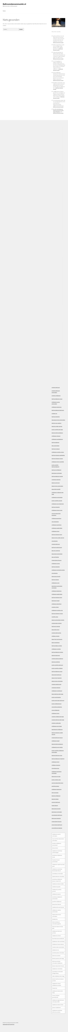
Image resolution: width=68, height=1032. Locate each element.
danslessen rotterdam (57, 473)
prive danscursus (55, 768)
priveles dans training (56, 623)
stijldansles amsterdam (57, 497)
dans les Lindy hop (56, 550)
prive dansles (55, 541)
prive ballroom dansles (57, 828)
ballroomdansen (55, 442)
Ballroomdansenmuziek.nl (14, 4)
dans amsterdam (55, 445)
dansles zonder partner (57, 426)
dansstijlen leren (55, 629)
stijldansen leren (55, 531)
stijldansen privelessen (57, 690)
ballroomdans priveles (57, 645)
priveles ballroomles (56, 633)
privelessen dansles (56, 479)
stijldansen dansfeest (56, 604)
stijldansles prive (55, 583)
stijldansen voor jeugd (57, 726)
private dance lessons (56, 560)
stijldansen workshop (56, 525)
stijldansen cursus (56, 563)
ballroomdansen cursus (57, 399)
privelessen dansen (56, 687)
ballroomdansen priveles (57, 652)
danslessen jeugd (55, 600)
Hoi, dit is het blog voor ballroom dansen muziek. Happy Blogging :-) (58, 110)
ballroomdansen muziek (57, 476)
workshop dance (55, 786)
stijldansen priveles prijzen (58, 452)
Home (4, 11)
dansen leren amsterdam (57, 486)
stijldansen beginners (56, 407)
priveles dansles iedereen (57, 658)
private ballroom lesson (57, 737)
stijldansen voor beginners (58, 503)
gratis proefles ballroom (57, 665)
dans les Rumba (55, 557)
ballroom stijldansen (56, 470)
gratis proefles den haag (57, 429)
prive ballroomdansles (57, 707)
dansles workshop (56, 662)
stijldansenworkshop (56, 518)
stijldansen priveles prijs (57, 610)
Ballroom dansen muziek (58, 42)
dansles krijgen (55, 799)
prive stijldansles (55, 710)
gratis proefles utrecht (57, 500)
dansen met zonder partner (58, 537)
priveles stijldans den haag (58, 716)
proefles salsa (55, 616)
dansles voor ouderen (56, 423)
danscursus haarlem (56, 818)
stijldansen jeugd (55, 740)
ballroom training (56, 626)
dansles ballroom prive (57, 755)
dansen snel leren (56, 482)
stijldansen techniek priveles (58, 570)
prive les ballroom (56, 802)
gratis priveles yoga (56, 779)
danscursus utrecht (56, 576)
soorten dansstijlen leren (57, 783)
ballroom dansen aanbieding (58, 455)
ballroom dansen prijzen (57, 458)
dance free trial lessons (57, 639)
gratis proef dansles (56, 697)
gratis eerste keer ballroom (58, 700)
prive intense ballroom (57, 824)
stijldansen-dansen (56, 436)
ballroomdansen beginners (58, 410)
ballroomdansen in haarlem (58, 758)
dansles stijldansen (56, 795)
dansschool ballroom (56, 674)
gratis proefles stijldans (57, 668)
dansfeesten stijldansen (57, 729)
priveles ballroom (56, 387)
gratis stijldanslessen (56, 703)
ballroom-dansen (56, 449)
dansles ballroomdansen (57, 432)
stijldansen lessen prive (57, 510)
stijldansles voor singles (57, 747)
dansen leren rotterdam (57, 681)
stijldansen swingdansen (57, 439)
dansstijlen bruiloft (56, 489)
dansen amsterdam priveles (58, 620)
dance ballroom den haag (57, 694)
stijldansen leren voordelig (58, 461)
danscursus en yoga (56, 776)
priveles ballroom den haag (58, 719)
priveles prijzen (55, 607)
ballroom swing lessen (57, 547)
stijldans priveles (55, 636)
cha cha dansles (55, 521)
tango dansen (55, 805)
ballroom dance (55, 579)
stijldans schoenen (56, 765)
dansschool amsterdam (57, 554)
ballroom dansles (56, 416)
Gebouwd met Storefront (8, 1024)
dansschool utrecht (56, 808)
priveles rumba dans (56, 723)
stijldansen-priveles (56, 649)
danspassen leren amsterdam (58, 420)
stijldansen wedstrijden (57, 528)
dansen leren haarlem (57, 678)
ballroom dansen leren (57, 534)
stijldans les (54, 413)
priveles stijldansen (56, 395)
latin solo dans (55, 792)
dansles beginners (56, 655)
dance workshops (56, 642)
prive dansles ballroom (57, 815)
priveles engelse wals (56, 684)
